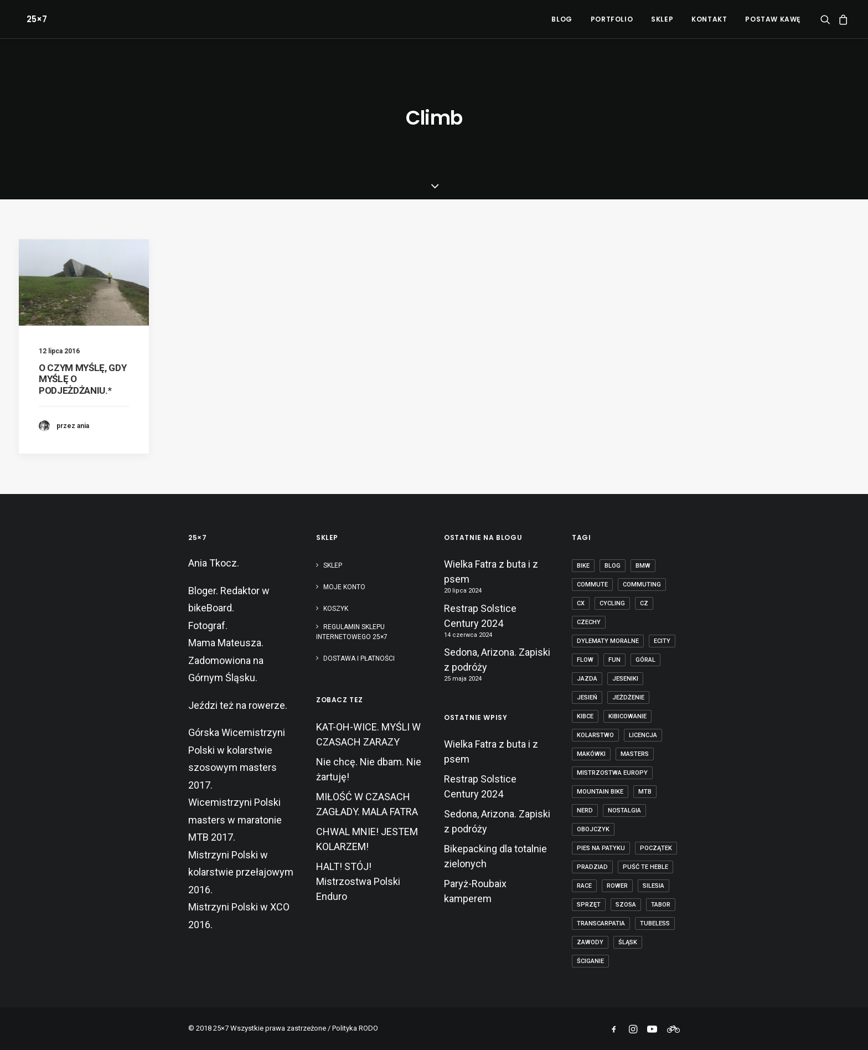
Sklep (332, 565)
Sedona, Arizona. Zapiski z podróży (497, 659)
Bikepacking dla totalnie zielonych (495, 856)
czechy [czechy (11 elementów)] (589, 622)
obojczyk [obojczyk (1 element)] (593, 829)
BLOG (561, 19)
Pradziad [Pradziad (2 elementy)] (592, 867)
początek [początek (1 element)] (656, 848)
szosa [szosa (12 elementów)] (626, 904)
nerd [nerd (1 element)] (585, 810)
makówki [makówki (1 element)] (591, 754)
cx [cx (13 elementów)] (581, 603)
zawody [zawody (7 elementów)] (590, 942)
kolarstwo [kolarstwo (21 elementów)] (595, 735)
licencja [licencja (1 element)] (643, 735)
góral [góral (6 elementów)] (645, 659)
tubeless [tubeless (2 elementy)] (655, 923)
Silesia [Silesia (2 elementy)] (653, 885)
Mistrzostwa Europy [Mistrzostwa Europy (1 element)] (612, 772)
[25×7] (29, 19)
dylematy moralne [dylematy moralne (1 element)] (608, 641)
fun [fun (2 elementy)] (614, 659)
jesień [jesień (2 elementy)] (587, 697)
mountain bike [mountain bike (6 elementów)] (600, 791)
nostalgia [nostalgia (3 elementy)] (624, 810)
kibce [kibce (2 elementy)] (585, 716)
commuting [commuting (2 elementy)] (642, 584)
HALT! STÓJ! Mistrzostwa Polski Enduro (358, 881)
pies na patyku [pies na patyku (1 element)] (601, 848)
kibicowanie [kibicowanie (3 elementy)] (627, 716)
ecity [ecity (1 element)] (662, 641)
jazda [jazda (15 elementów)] (587, 678)
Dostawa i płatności (359, 658)
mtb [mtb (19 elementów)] (645, 791)
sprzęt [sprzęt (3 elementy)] (589, 904)
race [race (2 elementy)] (584, 885)
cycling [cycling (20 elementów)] (612, 603)
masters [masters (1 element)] (635, 754)
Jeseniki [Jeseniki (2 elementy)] (625, 678)
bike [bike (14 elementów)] (583, 565)
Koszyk (335, 608)
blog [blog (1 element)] (612, 565)
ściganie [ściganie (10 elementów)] (590, 961)
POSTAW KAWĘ (772, 19)
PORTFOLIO (612, 19)
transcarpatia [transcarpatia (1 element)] (601, 923)
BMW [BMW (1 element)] (643, 565)
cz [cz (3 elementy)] (644, 603)
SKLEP (662, 19)
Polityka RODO (355, 1028)
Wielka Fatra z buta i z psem (491, 571)
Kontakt (709, 19)
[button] (827, 19)
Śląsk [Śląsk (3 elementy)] (627, 942)
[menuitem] (562, 19)
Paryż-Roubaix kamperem (475, 891)
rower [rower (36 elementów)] (617, 885)
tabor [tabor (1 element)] (660, 904)
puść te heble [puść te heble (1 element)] (645, 867)
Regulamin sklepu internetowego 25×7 (352, 632)
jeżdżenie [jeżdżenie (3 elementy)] (628, 697)
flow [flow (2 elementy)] (585, 659)
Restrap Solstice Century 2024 (480, 616)
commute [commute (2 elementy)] (592, 584)
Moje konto (344, 587)
